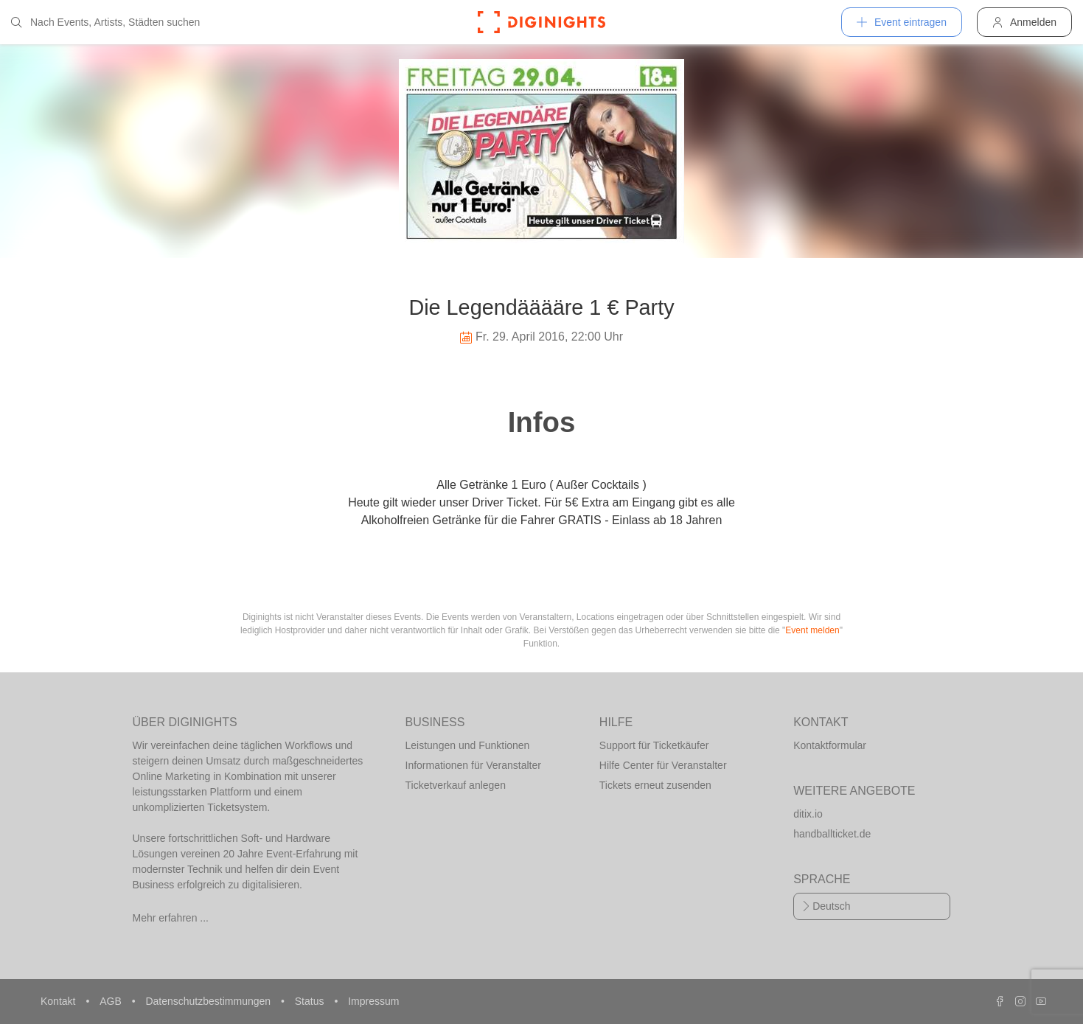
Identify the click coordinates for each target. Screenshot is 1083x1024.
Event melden (812, 630)
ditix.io (808, 814)
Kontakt (59, 1001)
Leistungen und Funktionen (467, 745)
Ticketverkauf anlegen (455, 785)
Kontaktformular (829, 745)
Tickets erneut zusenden (655, 785)
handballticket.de (832, 834)
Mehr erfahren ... (171, 918)
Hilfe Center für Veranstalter (663, 765)
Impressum (373, 1001)
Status (311, 1001)
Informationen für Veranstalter (473, 765)
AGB (112, 1001)
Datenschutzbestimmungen (209, 1001)
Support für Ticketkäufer (654, 745)
